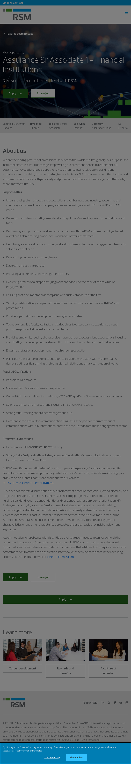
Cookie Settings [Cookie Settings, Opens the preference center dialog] (52, 757)
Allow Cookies (76, 757)
